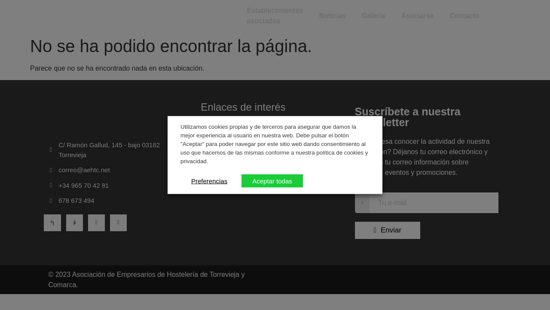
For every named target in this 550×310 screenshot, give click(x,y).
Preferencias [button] (209, 180)
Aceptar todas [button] (272, 180)
